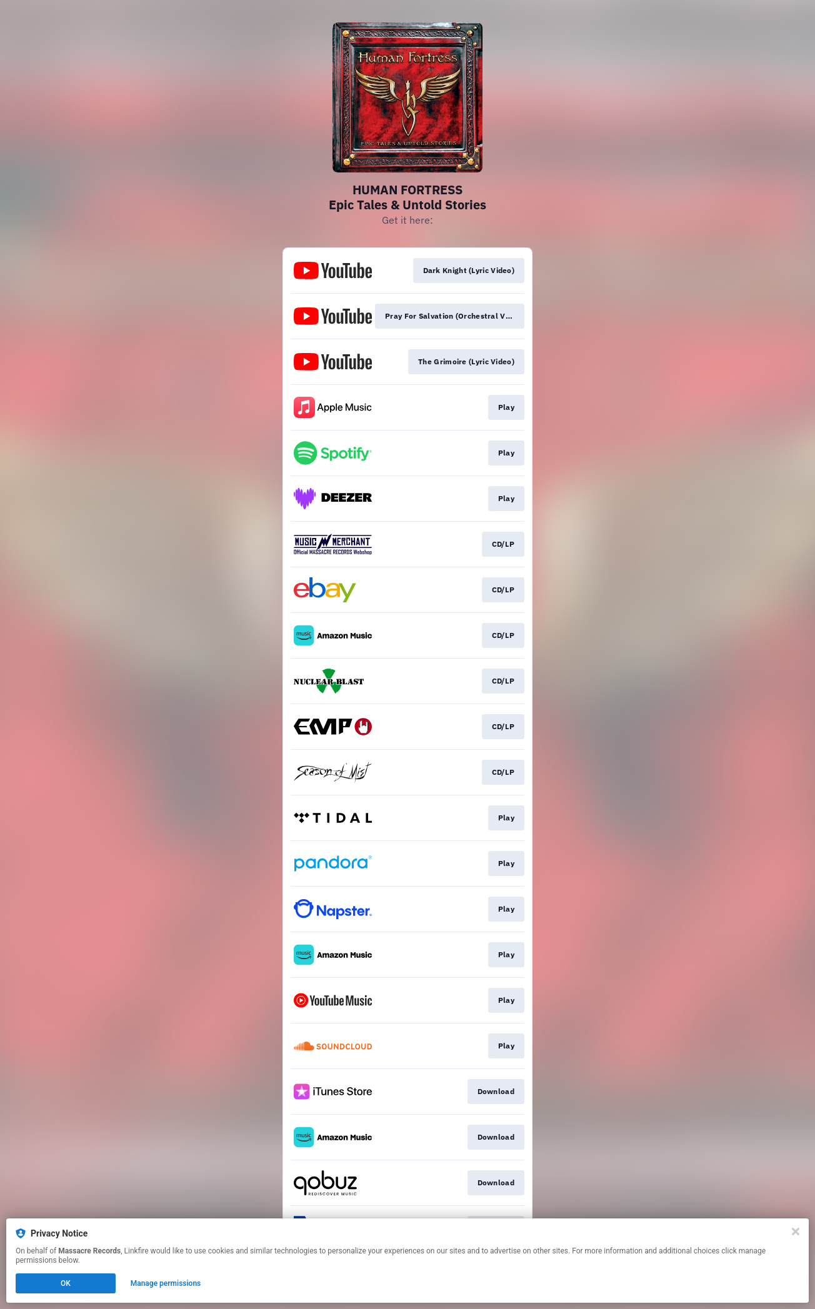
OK (66, 1283)
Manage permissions (166, 1283)
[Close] (796, 1232)
